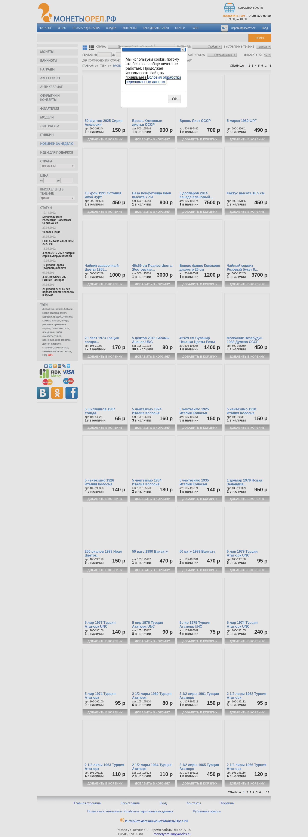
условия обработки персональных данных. (153, 79)
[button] (183, 49)
